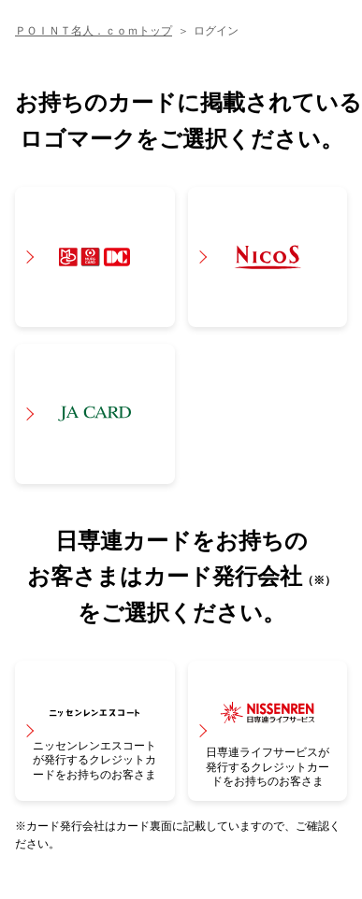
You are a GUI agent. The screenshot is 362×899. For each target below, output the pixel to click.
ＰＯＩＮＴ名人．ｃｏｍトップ (93, 30)
